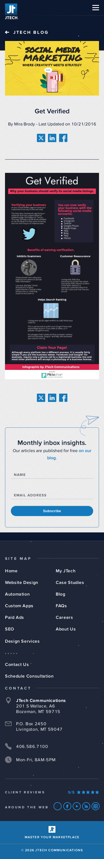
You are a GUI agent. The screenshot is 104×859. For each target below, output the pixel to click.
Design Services (22, 641)
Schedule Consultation (29, 676)
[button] (95, 7)
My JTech (65, 571)
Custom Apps (19, 606)
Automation (17, 594)
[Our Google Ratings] (83, 793)
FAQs (61, 606)
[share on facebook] (63, 138)
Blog (60, 594)
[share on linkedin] (52, 138)
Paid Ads (14, 617)
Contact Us (17, 664)
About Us (66, 629)
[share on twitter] (41, 138)
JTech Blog (31, 32)
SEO (9, 629)
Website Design (21, 582)
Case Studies (70, 582)
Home (11, 571)
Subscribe (52, 511)
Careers (64, 617)
